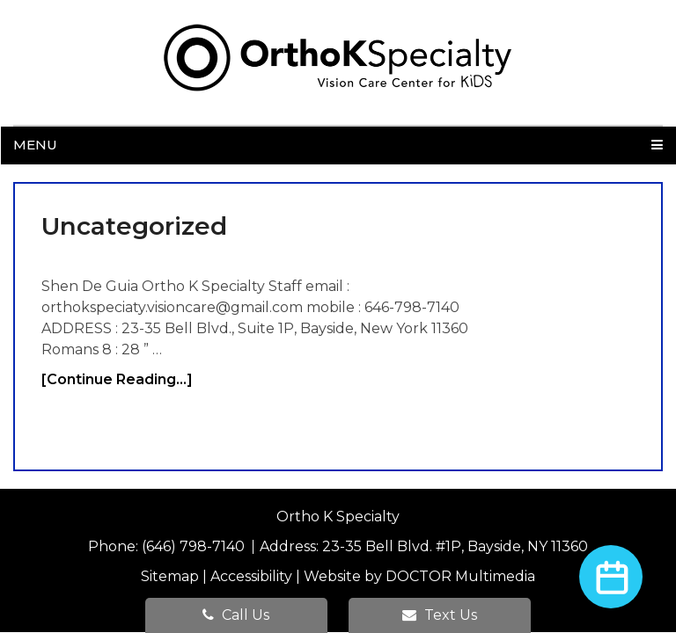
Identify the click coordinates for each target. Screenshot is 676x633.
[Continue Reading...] (117, 379)
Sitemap (170, 576)
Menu (35, 144)
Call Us (235, 615)
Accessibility (251, 576)
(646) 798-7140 (195, 546)
